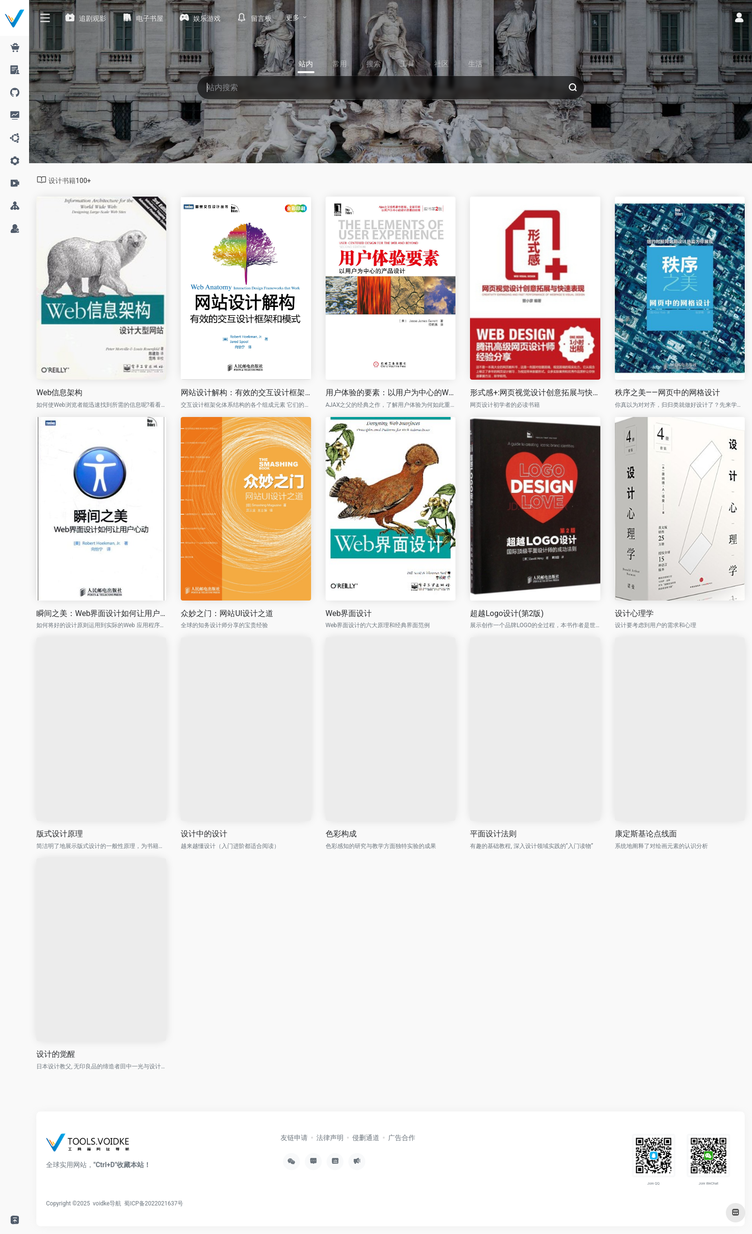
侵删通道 (365, 1137)
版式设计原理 (59, 833)
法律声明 (330, 1137)
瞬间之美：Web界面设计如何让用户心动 (101, 613)
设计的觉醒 (55, 1054)
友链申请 (294, 1137)
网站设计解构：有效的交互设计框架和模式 (246, 392)
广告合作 (401, 1137)
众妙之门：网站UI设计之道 (227, 613)
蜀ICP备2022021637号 (153, 1203)
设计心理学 (634, 613)
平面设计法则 (493, 833)
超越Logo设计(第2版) (507, 613)
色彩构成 (341, 833)
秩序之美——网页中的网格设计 (667, 392)
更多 (292, 17)
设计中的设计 (204, 833)
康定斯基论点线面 (646, 833)
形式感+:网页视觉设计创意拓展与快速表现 (535, 392)
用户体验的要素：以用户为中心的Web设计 (390, 392)
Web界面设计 (349, 613)
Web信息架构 (59, 392)
